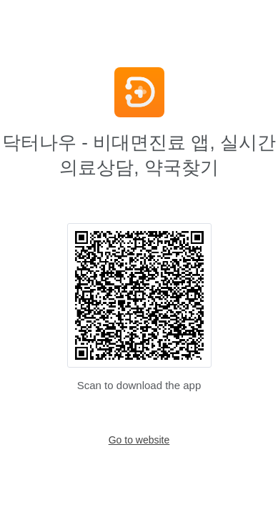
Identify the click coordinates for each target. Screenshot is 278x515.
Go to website (139, 440)
